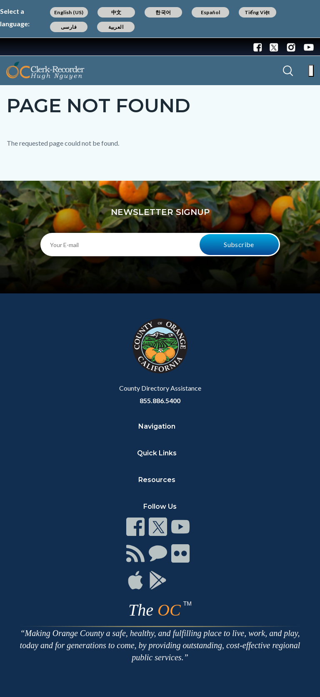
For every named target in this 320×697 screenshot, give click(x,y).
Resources (156, 480)
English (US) (69, 12)
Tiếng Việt (257, 12)
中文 (116, 12)
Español (210, 12)
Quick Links (157, 453)
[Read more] (33, 46)
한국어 (163, 12)
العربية (115, 27)
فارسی (69, 27)
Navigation (156, 426)
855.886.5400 (160, 400)
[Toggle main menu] (311, 71)
